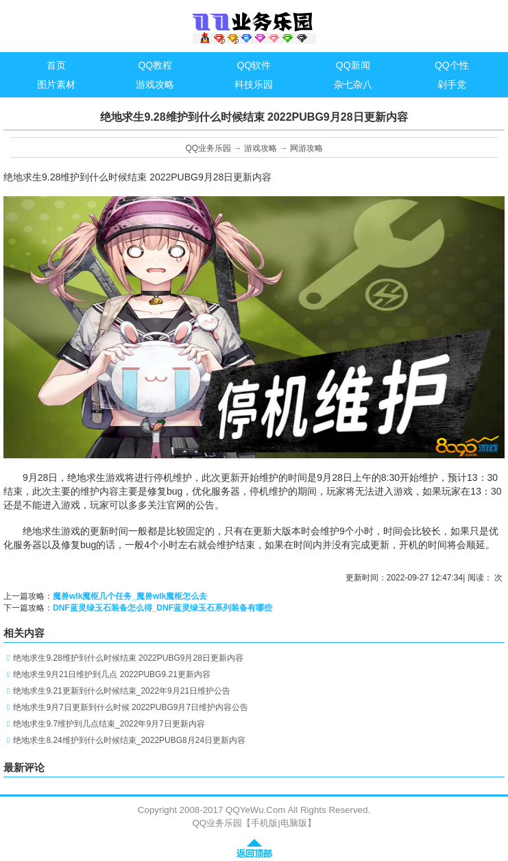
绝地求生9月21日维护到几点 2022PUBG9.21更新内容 (111, 674)
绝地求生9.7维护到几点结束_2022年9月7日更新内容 (108, 724)
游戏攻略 (260, 148)
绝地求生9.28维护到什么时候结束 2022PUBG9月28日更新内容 (128, 658)
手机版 (264, 823)
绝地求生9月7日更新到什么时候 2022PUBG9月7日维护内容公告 (130, 707)
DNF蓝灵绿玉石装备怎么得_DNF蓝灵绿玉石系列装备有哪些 (162, 608)
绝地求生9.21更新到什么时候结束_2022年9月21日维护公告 (121, 691)
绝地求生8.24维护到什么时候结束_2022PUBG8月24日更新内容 (129, 740)
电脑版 (293, 823)
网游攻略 (306, 148)
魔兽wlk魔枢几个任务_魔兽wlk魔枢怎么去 (130, 596)
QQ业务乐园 (208, 148)
